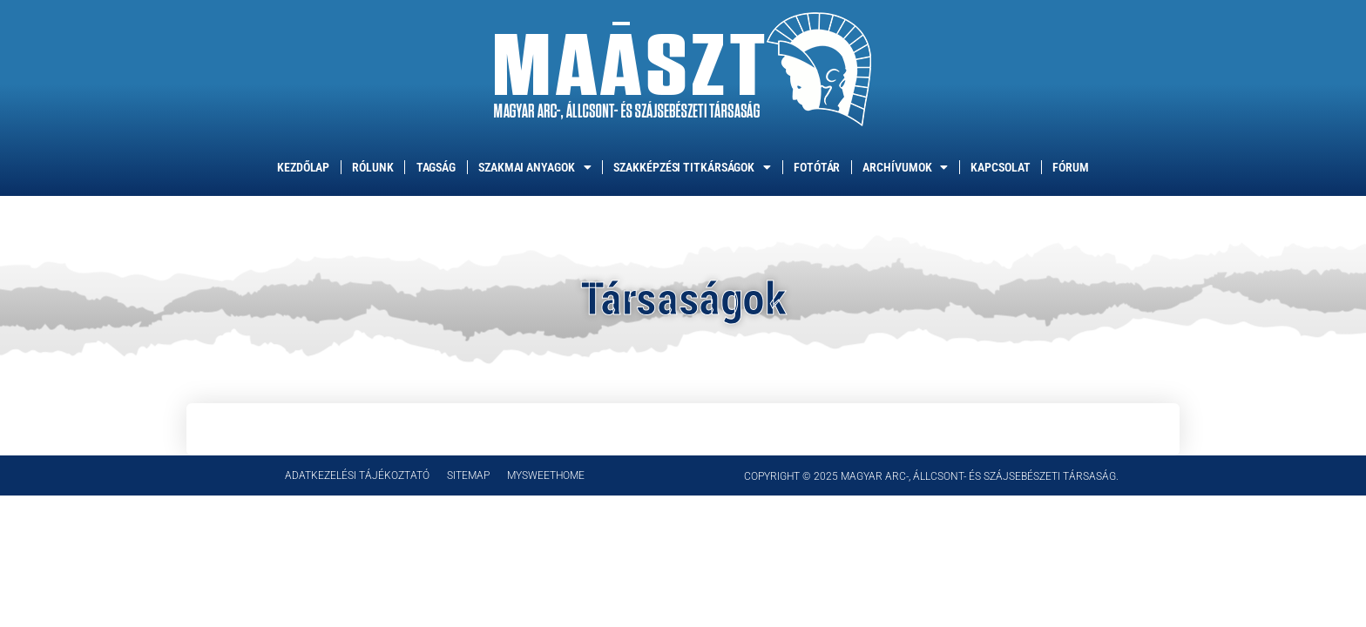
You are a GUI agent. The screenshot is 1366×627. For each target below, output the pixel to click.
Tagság (436, 167)
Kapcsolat (1000, 167)
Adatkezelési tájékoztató (357, 475)
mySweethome (546, 475)
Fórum (1070, 167)
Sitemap (468, 475)
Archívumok (905, 167)
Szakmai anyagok (534, 167)
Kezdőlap (303, 167)
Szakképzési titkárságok (692, 167)
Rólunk (372, 167)
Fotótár (817, 167)
